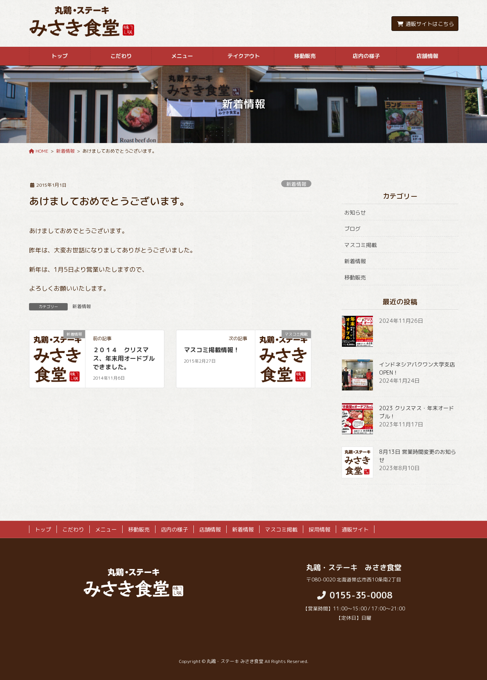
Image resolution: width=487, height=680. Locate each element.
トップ (43, 529)
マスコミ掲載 (360, 245)
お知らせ (355, 212)
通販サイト (355, 529)
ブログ (352, 228)
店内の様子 (174, 529)
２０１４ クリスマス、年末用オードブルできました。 (124, 359)
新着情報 (296, 184)
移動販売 (355, 277)
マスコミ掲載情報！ (211, 350)
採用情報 (319, 529)
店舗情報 (210, 529)
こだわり (73, 529)
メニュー (106, 529)
